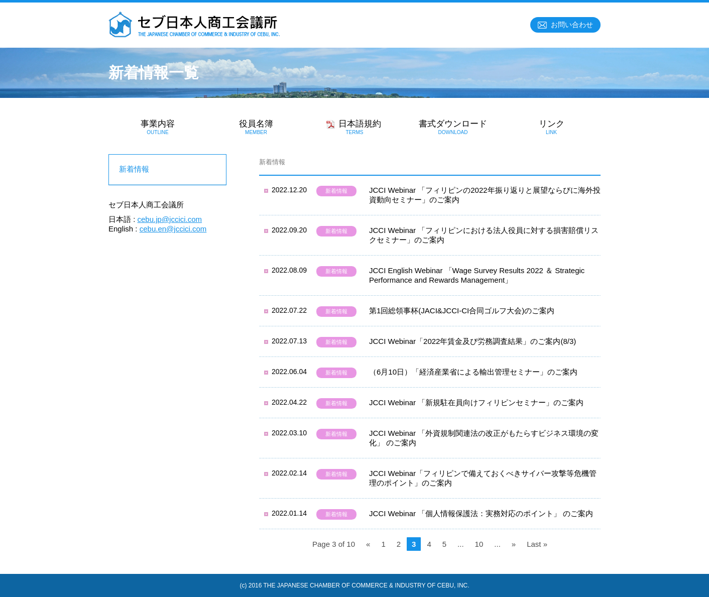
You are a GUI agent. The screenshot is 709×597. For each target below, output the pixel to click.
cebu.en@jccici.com (173, 228)
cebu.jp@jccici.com (170, 219)
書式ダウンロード (453, 127)
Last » (537, 544)
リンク (551, 127)
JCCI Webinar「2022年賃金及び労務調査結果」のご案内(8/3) (472, 341)
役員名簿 (256, 127)
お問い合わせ (572, 25)
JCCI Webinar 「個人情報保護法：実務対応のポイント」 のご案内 (481, 513)
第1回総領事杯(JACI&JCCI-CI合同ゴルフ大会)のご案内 (461, 310)
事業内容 (157, 127)
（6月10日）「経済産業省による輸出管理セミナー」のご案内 (473, 372)
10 (479, 544)
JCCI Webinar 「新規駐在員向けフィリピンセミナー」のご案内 (476, 402)
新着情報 (336, 191)
